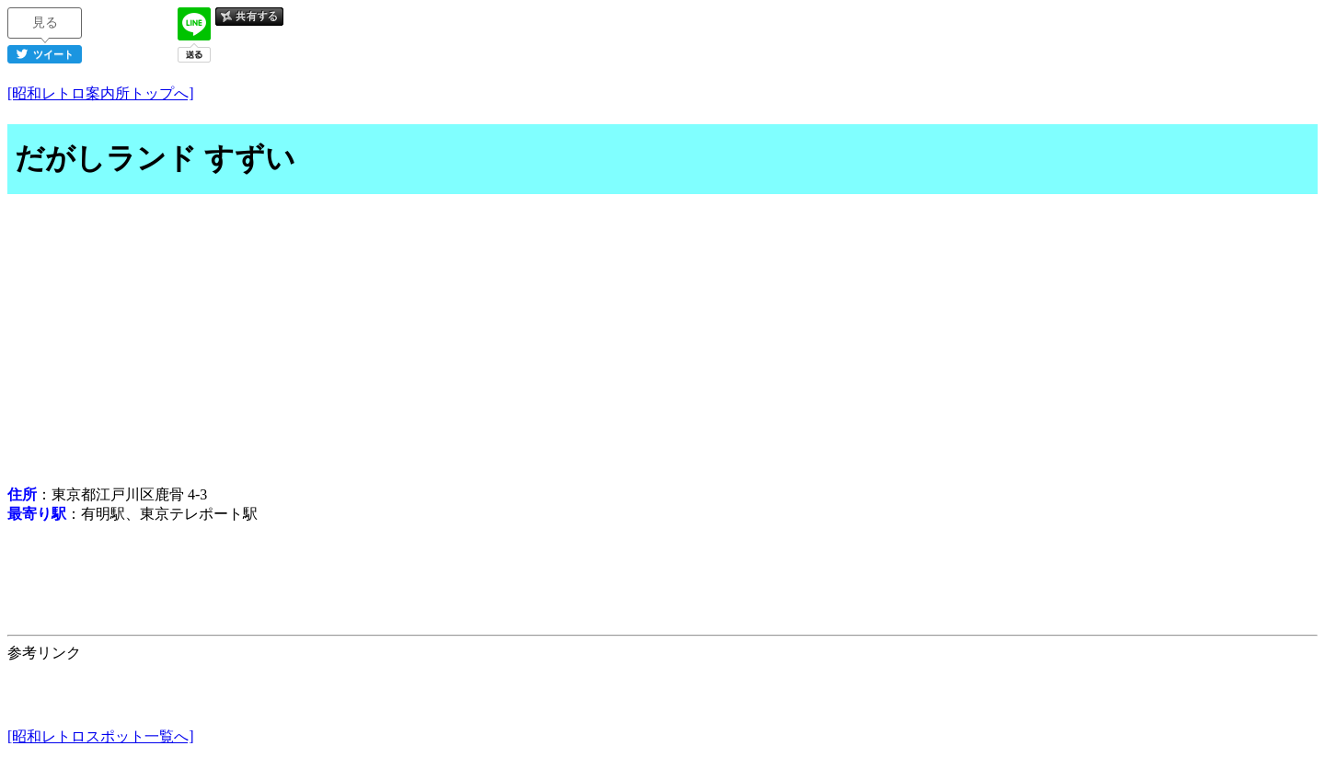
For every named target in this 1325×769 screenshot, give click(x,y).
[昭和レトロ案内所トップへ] (100, 93)
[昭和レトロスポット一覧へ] (100, 736)
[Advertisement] (662, 342)
